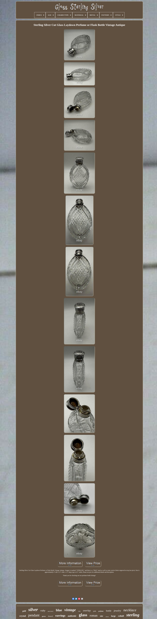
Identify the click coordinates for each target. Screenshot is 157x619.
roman (94, 615)
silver (33, 609)
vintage (70, 610)
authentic (72, 616)
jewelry (117, 610)
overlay (87, 610)
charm (107, 616)
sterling (132, 615)
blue (59, 610)
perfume (101, 611)
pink (94, 611)
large (113, 616)
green (44, 616)
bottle (108, 610)
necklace (129, 610)
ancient (50, 611)
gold (24, 611)
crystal (22, 616)
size (101, 616)
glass (83, 615)
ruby (42, 610)
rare (79, 611)
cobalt (121, 616)
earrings (60, 615)
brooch (50, 616)
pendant (33, 615)
